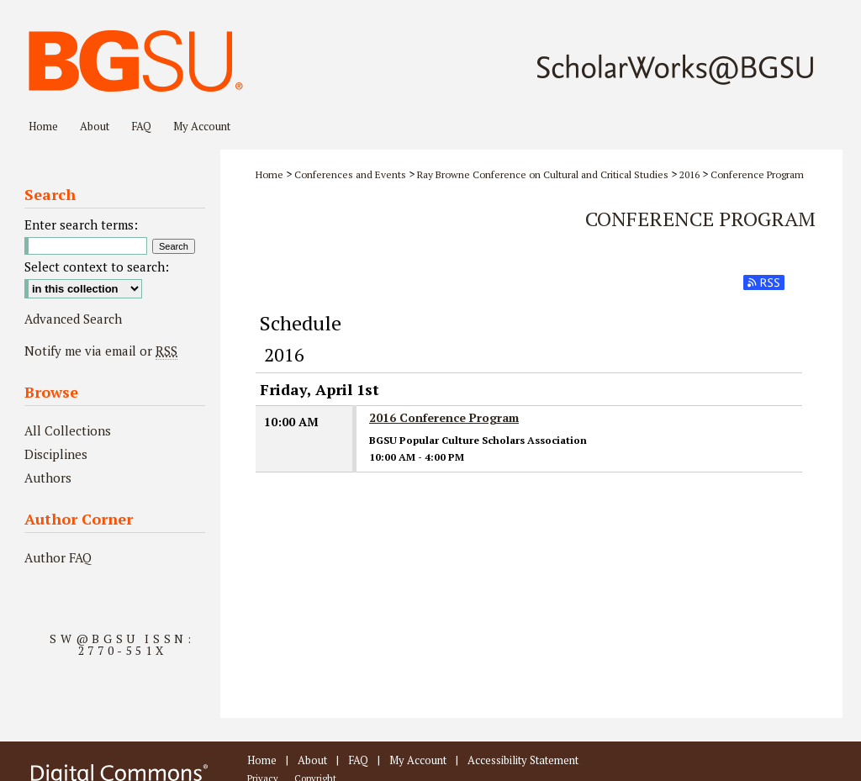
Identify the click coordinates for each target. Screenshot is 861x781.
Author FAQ (58, 557)
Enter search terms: (81, 224)
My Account (417, 760)
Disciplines (55, 454)
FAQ (358, 760)
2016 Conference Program (444, 417)
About (312, 760)
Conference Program (757, 174)
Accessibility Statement (522, 760)
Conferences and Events (350, 174)
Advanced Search (73, 318)
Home (269, 174)
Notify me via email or (100, 350)
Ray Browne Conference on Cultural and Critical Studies (542, 174)
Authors (47, 477)
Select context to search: (96, 266)
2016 (689, 174)
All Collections (67, 430)
